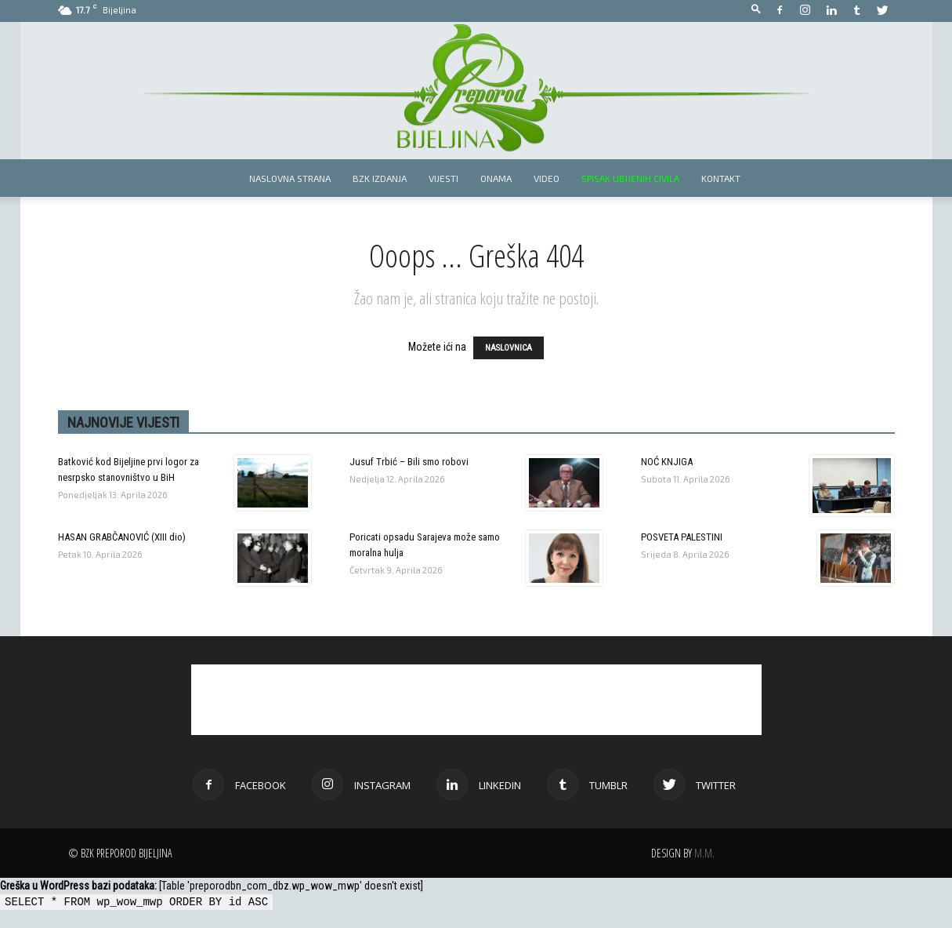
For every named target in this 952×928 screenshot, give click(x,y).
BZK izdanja (380, 178)
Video (546, 178)
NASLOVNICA (508, 348)
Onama (496, 178)
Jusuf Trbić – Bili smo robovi (409, 462)
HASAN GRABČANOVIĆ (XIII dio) (122, 537)
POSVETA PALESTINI (681, 537)
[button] (756, 10)
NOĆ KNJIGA (667, 462)
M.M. (704, 853)
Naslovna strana (290, 178)
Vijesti (443, 178)
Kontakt (720, 178)
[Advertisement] (476, 699)
